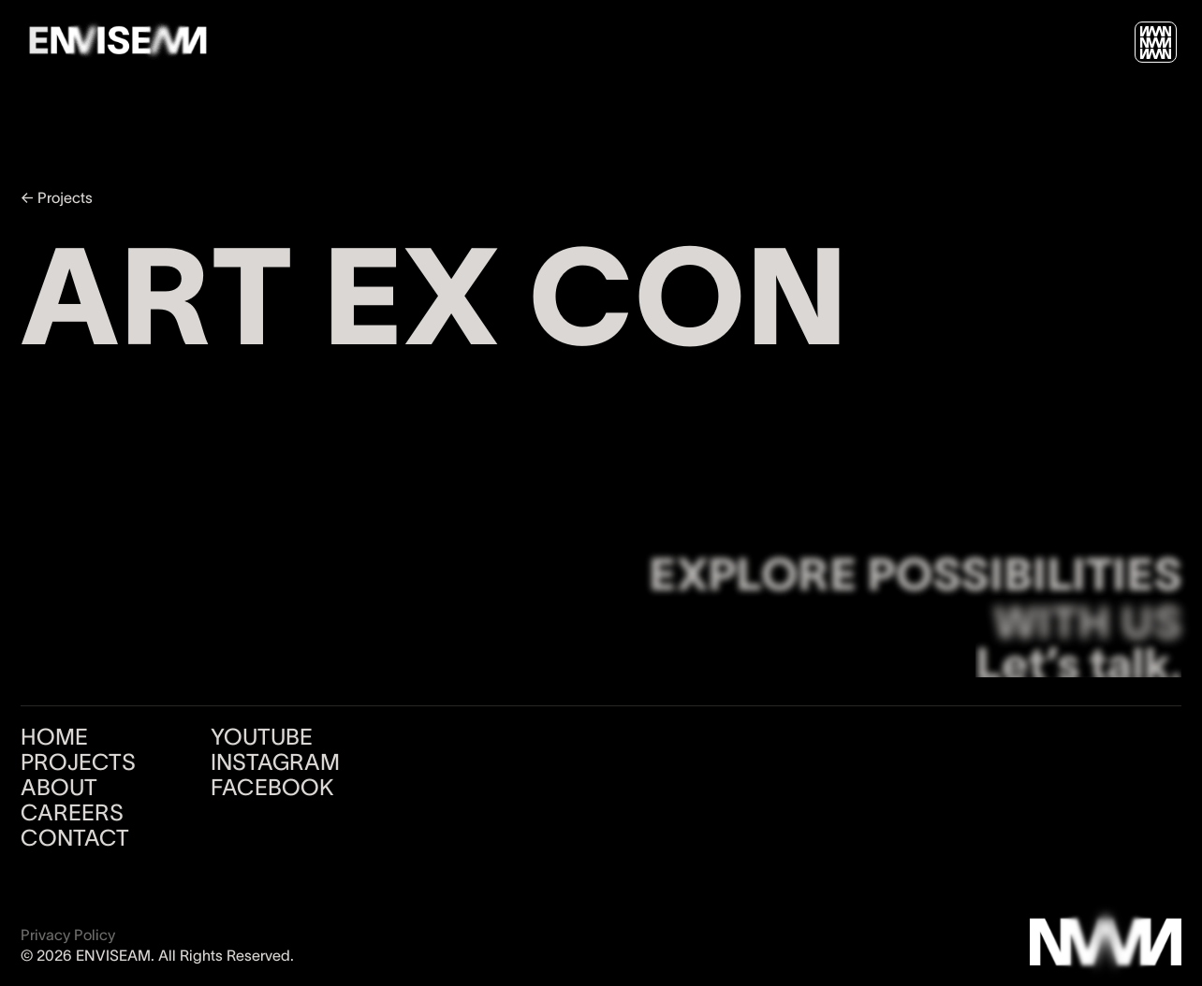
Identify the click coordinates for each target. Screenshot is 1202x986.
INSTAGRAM (275, 762)
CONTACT (75, 838)
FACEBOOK (272, 787)
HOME (54, 737)
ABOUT (59, 787)
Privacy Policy (68, 934)
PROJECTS (78, 762)
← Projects (57, 197)
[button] (1155, 42)
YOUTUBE (262, 737)
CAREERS (72, 813)
